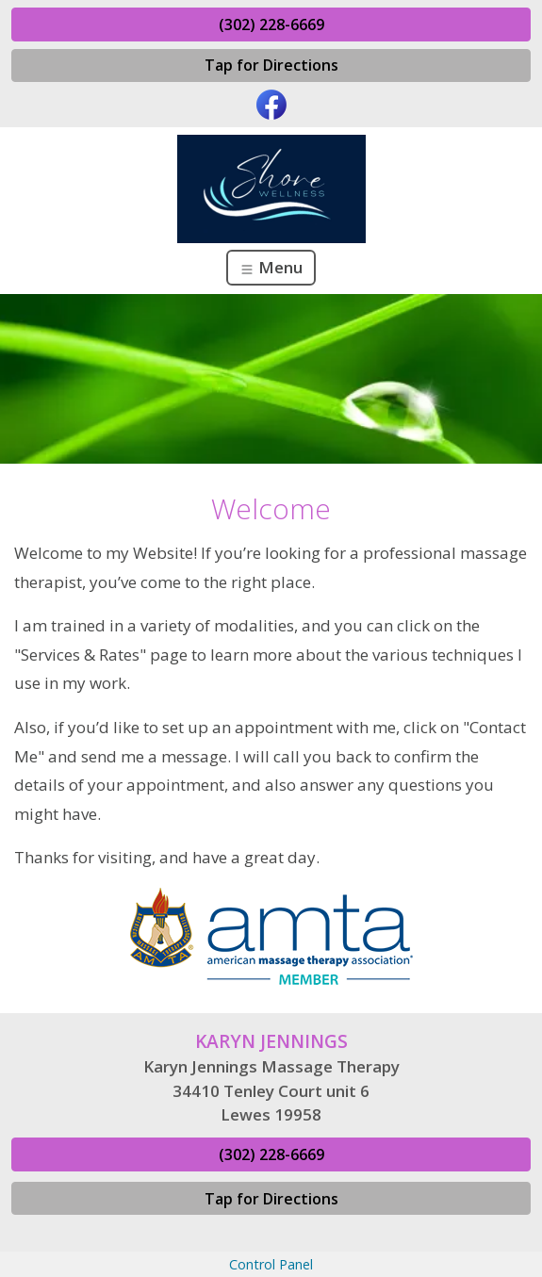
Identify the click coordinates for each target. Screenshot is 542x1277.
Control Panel (271, 1264)
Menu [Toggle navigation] (271, 267)
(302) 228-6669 (271, 24)
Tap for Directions (271, 65)
